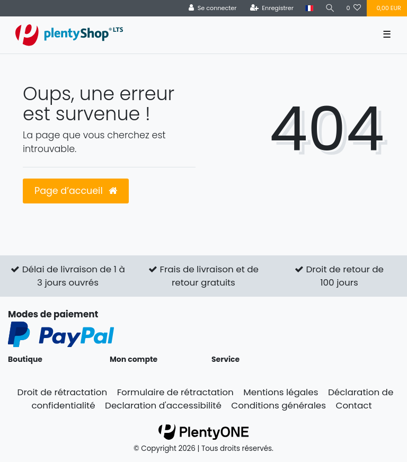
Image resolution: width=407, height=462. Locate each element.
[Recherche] (329, 8)
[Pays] (309, 8)
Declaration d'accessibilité (163, 405)
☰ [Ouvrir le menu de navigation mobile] (387, 34)
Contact (353, 405)
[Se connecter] (213, 8)
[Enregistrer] (271, 8)
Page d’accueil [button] (75, 190)
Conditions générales (278, 405)
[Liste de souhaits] (353, 8)
